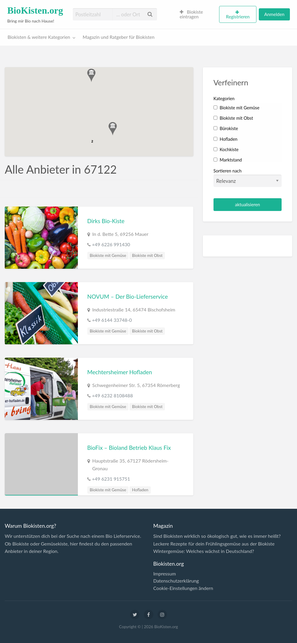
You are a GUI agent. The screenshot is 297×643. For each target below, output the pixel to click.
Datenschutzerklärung (176, 580)
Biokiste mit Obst (147, 255)
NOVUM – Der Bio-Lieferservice (127, 296)
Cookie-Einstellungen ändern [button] (183, 588)
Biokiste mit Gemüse (108, 255)
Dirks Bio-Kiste (106, 220)
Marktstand (227, 159)
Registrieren (238, 16)
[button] (112, 128)
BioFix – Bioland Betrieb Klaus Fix (129, 447)
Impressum (164, 573)
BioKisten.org (35, 10)
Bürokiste (225, 128)
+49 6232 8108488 (112, 395)
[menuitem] (197, 14)
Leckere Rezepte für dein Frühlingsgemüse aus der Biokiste (213, 543)
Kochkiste (226, 149)
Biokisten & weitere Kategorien (39, 37)
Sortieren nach (247, 177)
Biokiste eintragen (191, 14)
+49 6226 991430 (111, 244)
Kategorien (224, 98)
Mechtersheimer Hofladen (119, 372)
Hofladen (140, 489)
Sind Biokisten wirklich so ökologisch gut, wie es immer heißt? (217, 536)
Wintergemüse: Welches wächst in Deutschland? (203, 551)
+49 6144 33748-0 (112, 320)
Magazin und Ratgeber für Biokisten (118, 37)
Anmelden (274, 14)
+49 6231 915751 (111, 479)
